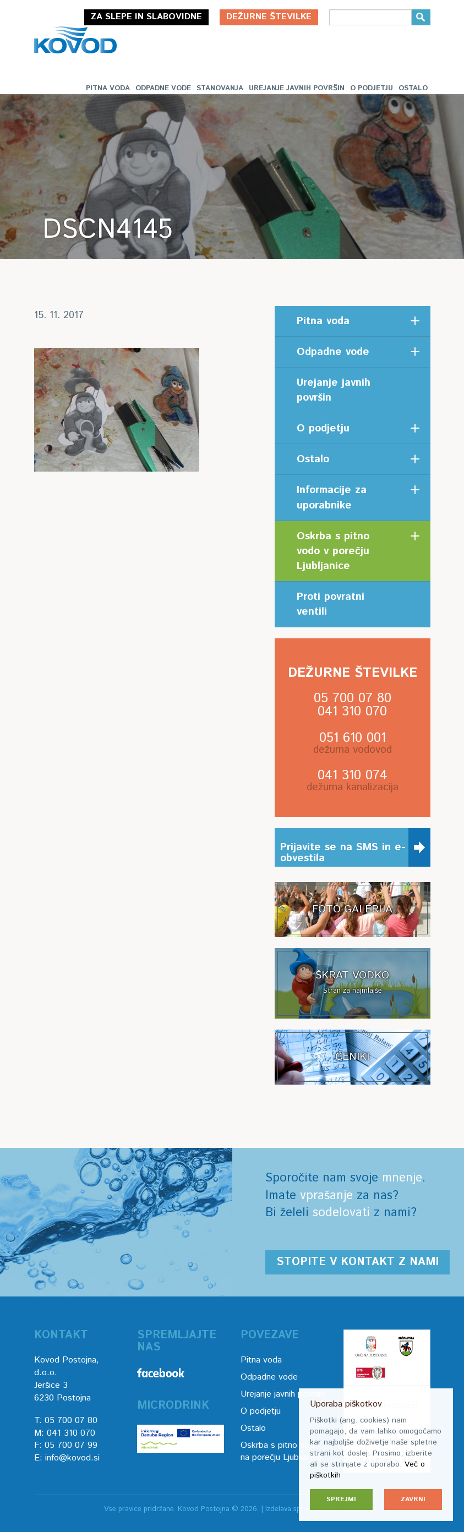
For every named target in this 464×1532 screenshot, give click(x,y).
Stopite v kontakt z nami (357, 1262)
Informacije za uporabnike (332, 497)
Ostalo (413, 88)
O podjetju (371, 88)
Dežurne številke (269, 16)
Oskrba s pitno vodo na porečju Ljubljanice (281, 1451)
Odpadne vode (163, 88)
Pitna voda (108, 88)
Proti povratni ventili (330, 604)
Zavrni (413, 1499)
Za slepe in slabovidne (146, 16)
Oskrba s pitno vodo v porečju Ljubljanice (333, 551)
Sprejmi (341, 1499)
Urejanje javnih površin (297, 88)
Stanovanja (219, 88)
